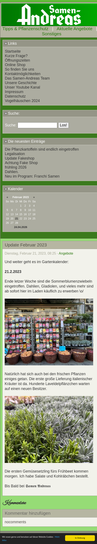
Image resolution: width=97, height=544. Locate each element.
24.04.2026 (20, 227)
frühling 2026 (16, 167)
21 (16, 218)
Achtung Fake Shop (21, 163)
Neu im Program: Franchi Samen (32, 176)
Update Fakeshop (19, 158)
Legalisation (15, 154)
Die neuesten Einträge (25, 141)
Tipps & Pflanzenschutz (25, 28)
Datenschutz (15, 96)
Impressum (14, 92)
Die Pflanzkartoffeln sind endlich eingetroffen (42, 149)
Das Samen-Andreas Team (27, 78)
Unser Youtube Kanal (22, 87)
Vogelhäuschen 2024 (22, 101)
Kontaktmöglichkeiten (22, 74)
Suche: (12, 113)
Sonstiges (51, 33)
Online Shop (15, 65)
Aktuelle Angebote (75, 28)
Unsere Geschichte (21, 83)
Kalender (14, 189)
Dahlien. (12, 172)
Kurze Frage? (16, 56)
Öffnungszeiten (17, 60)
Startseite (13, 51)
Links (11, 43)
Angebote (66, 253)
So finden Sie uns (19, 69)
